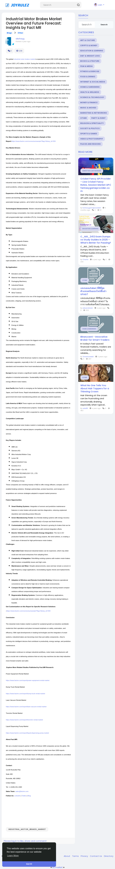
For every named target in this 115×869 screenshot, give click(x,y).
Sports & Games (88, 133)
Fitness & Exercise (89, 71)
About (67, 856)
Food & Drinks (87, 76)
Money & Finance (88, 102)
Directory (108, 856)
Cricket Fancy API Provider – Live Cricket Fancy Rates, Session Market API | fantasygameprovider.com (95, 185)
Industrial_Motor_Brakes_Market (27, 829)
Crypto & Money (88, 45)
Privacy (85, 856)
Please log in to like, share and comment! (25, 840)
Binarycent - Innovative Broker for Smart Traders (94, 338)
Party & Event (98, 118)
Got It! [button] (29, 864)
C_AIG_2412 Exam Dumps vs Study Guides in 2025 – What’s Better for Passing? (95, 239)
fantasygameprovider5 (92, 208)
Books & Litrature (89, 61)
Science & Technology (92, 97)
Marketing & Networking (93, 113)
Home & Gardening (90, 87)
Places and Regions (90, 144)
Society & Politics (90, 128)
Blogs (9, 33)
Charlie (85, 259)
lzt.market (57, 867)
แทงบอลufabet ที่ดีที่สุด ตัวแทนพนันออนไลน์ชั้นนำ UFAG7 (93, 291)
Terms (75, 856)
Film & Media (86, 66)
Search (104, 24)
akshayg (20, 38)
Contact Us (96, 856)
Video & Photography (91, 138)
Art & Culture (87, 40)
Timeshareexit (88, 356)
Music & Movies (88, 107)
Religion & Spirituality (92, 123)
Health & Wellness (89, 92)
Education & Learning (91, 50)
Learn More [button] (13, 855)
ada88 (85, 408)
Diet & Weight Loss (90, 56)
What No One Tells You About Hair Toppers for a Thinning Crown (94, 388)
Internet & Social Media (92, 81)
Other (20, 33)
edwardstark (88, 308)
